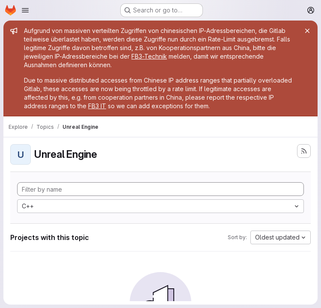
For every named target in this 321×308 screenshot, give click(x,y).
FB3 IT (97, 106)
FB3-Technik (149, 56)
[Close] (307, 31)
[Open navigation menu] (25, 10)
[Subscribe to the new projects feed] (304, 151)
